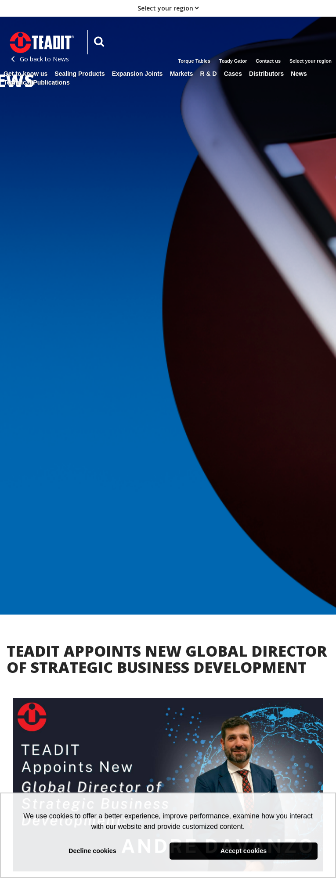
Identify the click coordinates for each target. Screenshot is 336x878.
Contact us (268, 61)
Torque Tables (194, 61)
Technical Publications (37, 82)
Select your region (310, 61)
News (299, 73)
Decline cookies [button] (92, 850)
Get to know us (25, 73)
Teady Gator (233, 61)
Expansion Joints (137, 73)
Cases (233, 73)
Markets (181, 73)
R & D (208, 73)
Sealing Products (79, 73)
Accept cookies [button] (243, 850)
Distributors (266, 73)
